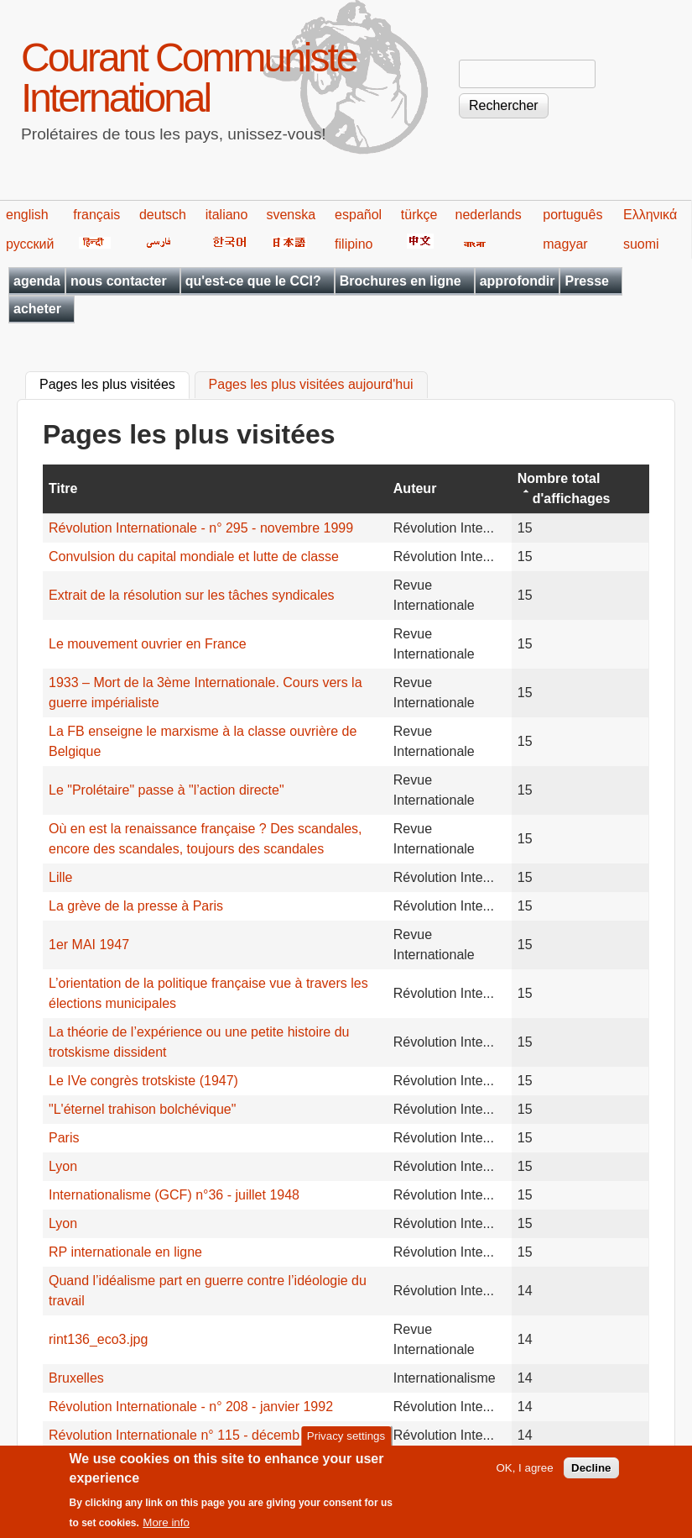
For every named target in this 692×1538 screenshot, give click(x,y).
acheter (37, 309)
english (27, 214)
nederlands (488, 214)
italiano (227, 214)
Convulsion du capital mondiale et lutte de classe (194, 556)
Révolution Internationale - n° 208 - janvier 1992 (191, 1406)
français (96, 214)
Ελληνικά (650, 214)
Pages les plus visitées (114, 383)
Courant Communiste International (188, 77)
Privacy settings (346, 1444)
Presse (587, 281)
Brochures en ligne (400, 281)
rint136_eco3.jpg (98, 1339)
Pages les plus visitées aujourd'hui (311, 385)
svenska (290, 214)
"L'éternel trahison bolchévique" (142, 1109)
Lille (62, 877)
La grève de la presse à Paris (136, 906)
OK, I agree (524, 1475)
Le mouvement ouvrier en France (148, 644)
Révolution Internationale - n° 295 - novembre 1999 (201, 528)
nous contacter (118, 281)
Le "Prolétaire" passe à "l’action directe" (166, 790)
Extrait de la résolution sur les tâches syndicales (192, 595)
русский (30, 244)
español (358, 214)
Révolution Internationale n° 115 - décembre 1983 (197, 1435)
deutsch (162, 214)
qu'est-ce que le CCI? (253, 281)
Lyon (63, 1166)
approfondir (517, 281)
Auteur (415, 488)
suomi (641, 244)
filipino (353, 244)
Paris (64, 1138)
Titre (63, 488)
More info (166, 1531)
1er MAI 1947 (89, 944)
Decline (591, 1475)
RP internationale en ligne (125, 1252)
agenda (36, 281)
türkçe (419, 214)
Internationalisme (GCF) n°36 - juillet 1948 (174, 1195)
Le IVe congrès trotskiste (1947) (143, 1080)
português (572, 214)
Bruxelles (76, 1378)
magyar (565, 244)
